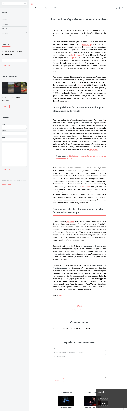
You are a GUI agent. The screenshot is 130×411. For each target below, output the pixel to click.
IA (104, 120)
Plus (5, 106)
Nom (14, 126)
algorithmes (87, 44)
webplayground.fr (21, 180)
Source (79, 305)
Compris (103, 403)
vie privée (73, 58)
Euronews (85, 186)
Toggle (32, 3)
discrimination (76, 55)
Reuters (80, 85)
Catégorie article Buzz (79, 310)
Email (14, 139)
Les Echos (63, 295)
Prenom (14, 132)
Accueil (4, 20)
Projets (5, 24)
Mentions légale (6, 184)
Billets (4, 28)
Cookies (102, 392)
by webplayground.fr (46, 8)
